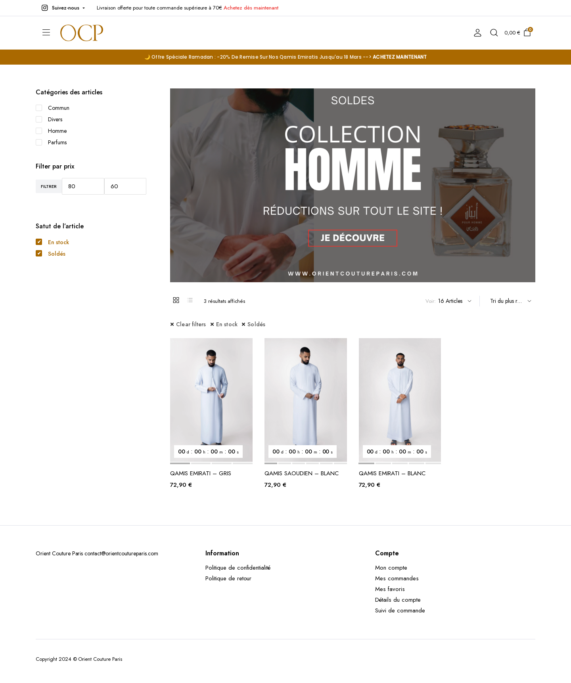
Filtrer (49, 186)
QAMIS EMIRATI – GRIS (200, 473)
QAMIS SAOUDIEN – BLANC (301, 473)
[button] (62, 8)
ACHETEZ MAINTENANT (400, 57)
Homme (51, 131)
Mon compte (391, 567)
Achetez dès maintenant (251, 7)
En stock (227, 324)
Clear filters (191, 324)
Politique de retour (228, 578)
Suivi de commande (400, 610)
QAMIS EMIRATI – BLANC (392, 473)
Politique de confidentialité (237, 567)
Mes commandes (397, 578)
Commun (52, 108)
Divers (49, 119)
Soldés (256, 324)
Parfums (51, 142)
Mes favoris (390, 589)
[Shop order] (509, 301)
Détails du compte (398, 599)
